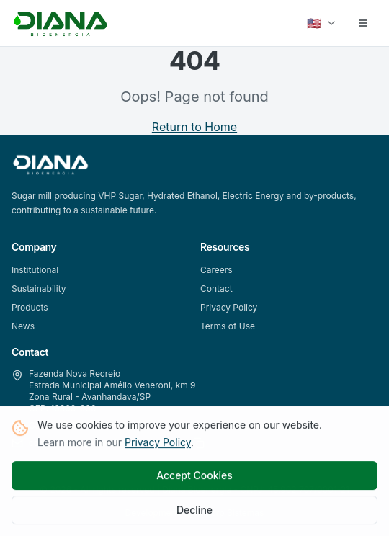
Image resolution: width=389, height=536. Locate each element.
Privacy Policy (158, 443)
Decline (194, 511)
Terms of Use (227, 326)
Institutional (35, 269)
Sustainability (39, 288)
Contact (216, 288)
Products (30, 307)
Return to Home (194, 127)
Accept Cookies (194, 476)
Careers (216, 269)
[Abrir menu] (363, 23)
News (23, 326)
